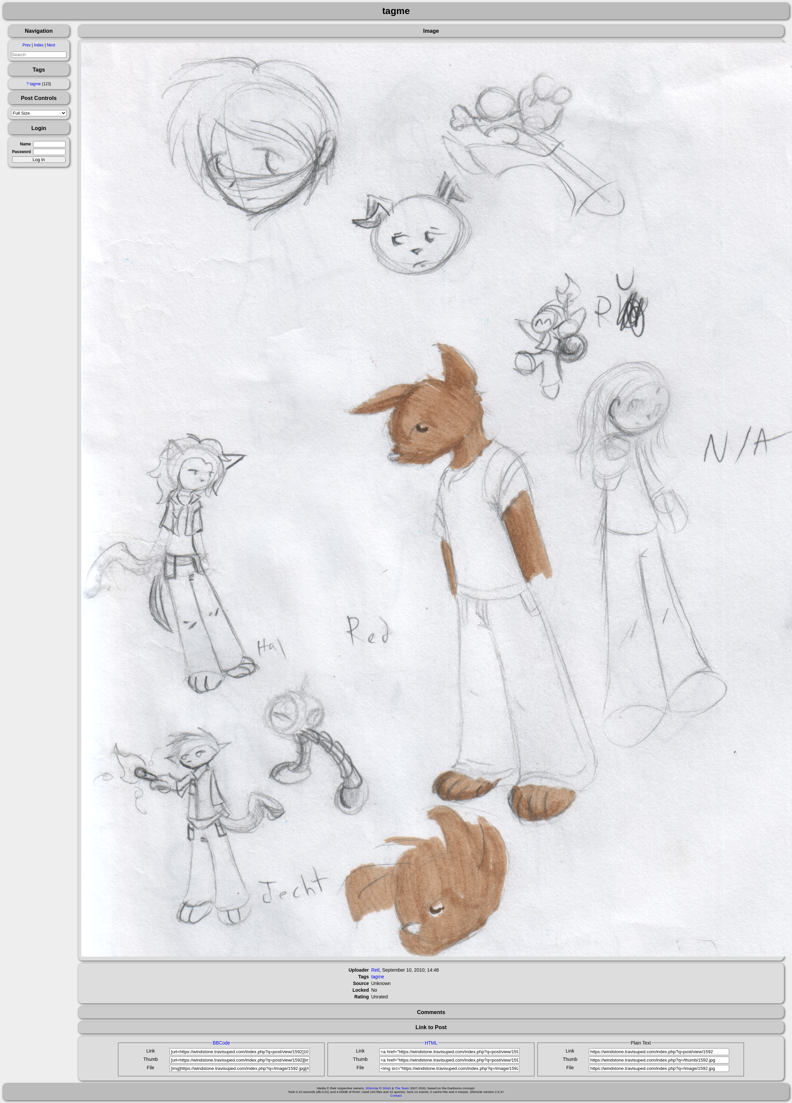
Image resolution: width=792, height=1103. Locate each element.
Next (51, 45)
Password (21, 151)
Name (25, 144)
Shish (387, 1088)
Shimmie (372, 1088)
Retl (375, 970)
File (150, 1067)
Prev (26, 45)
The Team (402, 1088)
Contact (396, 1095)
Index (38, 45)
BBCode (221, 1043)
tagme (35, 84)
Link (150, 1051)
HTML (431, 1043)
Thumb (150, 1059)
